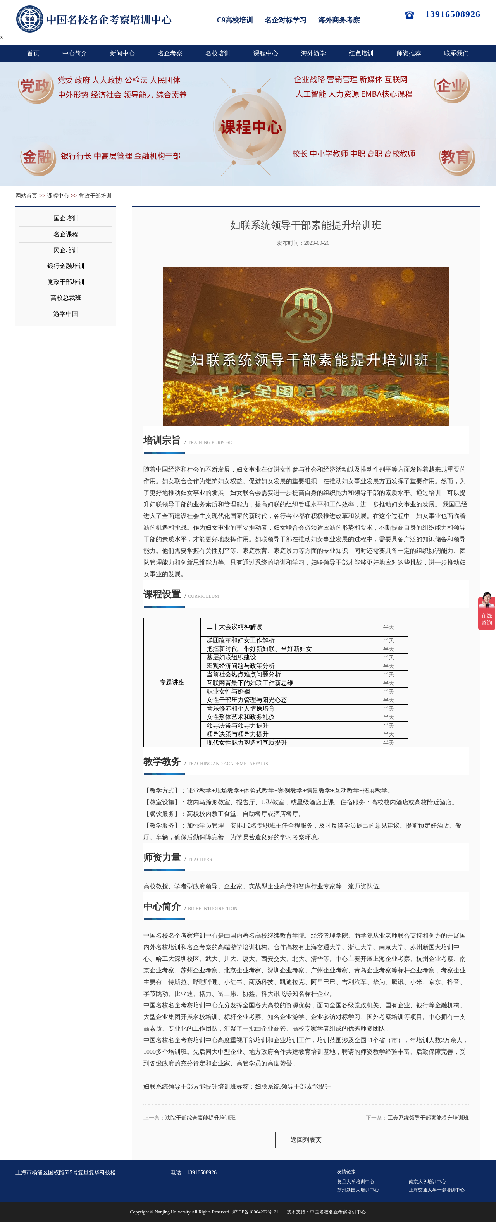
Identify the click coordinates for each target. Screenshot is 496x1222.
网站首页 (26, 196)
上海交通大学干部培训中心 (437, 1190)
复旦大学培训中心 (355, 1181)
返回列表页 (306, 1139)
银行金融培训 (65, 266)
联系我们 (456, 53)
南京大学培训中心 (427, 1181)
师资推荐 (408, 53)
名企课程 (65, 234)
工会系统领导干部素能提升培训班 (428, 1118)
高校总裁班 (65, 297)
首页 (33, 53)
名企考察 (170, 53)
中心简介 (74, 53)
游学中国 (65, 313)
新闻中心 (122, 53)
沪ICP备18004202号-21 (255, 1212)
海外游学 (313, 53)
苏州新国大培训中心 (358, 1190)
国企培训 (65, 218)
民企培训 (65, 250)
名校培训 (217, 53)
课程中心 (265, 53)
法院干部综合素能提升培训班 (200, 1118)
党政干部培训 (95, 196)
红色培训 (361, 53)
